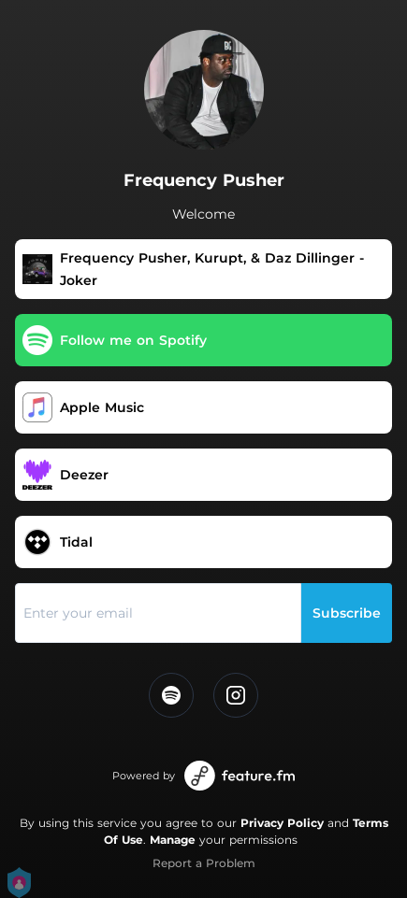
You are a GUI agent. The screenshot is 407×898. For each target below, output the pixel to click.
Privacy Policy (282, 823)
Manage (173, 840)
